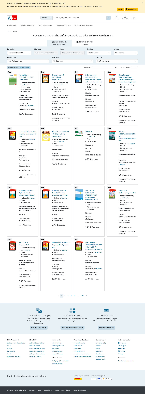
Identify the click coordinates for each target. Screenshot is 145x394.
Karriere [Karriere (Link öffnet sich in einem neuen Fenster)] (98, 346)
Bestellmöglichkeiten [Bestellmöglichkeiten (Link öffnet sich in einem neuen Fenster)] (58, 346)
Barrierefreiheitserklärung (62, 390)
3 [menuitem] (67, 296)
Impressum (32, 390)
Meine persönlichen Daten (37, 354)
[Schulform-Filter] (46, 53)
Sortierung (87, 67)
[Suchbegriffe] (79, 18)
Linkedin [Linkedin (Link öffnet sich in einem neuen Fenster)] (121, 351)
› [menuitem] (86, 296)
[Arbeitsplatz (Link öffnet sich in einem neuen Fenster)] (134, 18)
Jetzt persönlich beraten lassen (72, 328)
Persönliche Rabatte (35, 357)
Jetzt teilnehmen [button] (131, 9)
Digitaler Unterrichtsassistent (16, 343)
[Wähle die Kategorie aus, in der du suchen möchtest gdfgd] (46, 18)
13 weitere (31, 198)
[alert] (72, 6)
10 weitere (131, 144)
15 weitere (27, 85)
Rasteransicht (13, 67)
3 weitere (31, 106)
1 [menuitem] (61, 296)
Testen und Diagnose (13, 357)
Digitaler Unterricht (27, 25)
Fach (62, 49)
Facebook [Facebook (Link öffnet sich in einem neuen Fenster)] (122, 343)
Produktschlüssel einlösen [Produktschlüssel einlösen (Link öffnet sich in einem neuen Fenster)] (37, 348)
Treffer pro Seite (125, 67)
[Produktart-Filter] (117, 61)
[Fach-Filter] (72, 53)
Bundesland (11, 49)
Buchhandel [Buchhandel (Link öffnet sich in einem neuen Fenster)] (99, 351)
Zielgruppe (55, 57)
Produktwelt (11, 25)
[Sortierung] (105, 67)
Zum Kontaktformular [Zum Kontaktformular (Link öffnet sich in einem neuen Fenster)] (106, 328)
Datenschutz (48, 390)
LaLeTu (9, 354)
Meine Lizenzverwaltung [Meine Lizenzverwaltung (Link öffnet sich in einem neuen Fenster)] (36, 351)
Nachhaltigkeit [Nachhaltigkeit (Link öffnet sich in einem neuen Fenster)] (100, 357)
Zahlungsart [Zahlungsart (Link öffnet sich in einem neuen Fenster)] (55, 348)
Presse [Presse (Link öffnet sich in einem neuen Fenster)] (98, 348)
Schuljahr (90, 49)
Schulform (37, 49)
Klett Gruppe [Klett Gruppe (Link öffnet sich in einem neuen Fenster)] (99, 354)
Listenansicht (25, 67)
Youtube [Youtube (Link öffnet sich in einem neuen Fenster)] (121, 348)
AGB (39, 390)
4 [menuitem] (71, 296)
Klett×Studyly (11, 351)
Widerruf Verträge (57, 363)
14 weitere (60, 85)
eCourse (9, 348)
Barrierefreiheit (100, 359)
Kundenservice (78, 346)
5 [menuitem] (74, 296)
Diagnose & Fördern (63, 25)
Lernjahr (116, 49)
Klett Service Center (79, 351)
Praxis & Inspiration (45, 25)
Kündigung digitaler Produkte (60, 361)
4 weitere (98, 252)
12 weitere (31, 139)
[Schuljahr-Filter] (99, 53)
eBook (9, 346)
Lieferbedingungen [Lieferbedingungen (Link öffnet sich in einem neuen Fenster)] (57, 351)
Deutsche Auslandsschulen (81, 354)
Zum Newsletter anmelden (125, 361)
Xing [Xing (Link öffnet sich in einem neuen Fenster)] (120, 354)
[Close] (142, 3)
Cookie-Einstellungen (79, 390)
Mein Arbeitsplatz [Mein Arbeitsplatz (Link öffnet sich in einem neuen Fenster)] (34, 346)
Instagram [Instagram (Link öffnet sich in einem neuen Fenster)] (122, 346)
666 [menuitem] (82, 296)
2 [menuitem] (64, 296)
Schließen (120, 9)
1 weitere (99, 269)
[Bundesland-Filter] (19, 53)
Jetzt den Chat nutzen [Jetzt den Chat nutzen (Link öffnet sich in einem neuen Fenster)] (38, 328)
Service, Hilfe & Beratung (83, 25)
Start (9, 31)
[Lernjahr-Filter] (126, 53)
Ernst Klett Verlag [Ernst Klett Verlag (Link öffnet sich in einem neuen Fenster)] (101, 343)
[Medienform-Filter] (28, 61)
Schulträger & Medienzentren (82, 357)
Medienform (11, 57)
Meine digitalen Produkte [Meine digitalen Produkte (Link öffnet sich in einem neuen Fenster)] (36, 343)
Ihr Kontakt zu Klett (79, 343)
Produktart (99, 57)
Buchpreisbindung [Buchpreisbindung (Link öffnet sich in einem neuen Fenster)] (57, 354)
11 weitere (126, 198)
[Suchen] (108, 18)
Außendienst (77, 348)
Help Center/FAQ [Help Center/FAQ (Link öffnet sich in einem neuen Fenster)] (57, 343)
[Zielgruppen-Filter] (72, 61)
